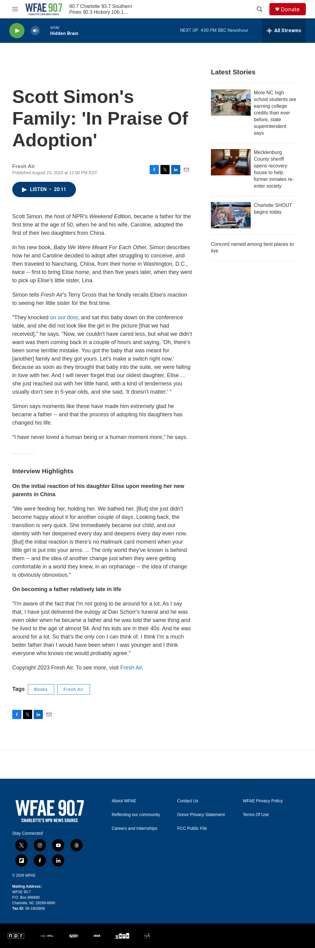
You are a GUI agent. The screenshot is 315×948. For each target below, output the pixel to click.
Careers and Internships (134, 828)
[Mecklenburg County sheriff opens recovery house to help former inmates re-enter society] (231, 162)
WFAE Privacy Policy (263, 801)
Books (41, 689)
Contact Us (187, 801)
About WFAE (124, 801)
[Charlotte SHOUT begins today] (231, 215)
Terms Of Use (256, 814)
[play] (17, 30)
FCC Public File (192, 828)
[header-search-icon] (259, 9)
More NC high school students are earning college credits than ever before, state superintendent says (275, 113)
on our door (64, 317)
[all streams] (284, 30)
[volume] (35, 31)
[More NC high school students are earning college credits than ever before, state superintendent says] (231, 102)
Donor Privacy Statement (201, 814)
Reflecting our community (136, 814)
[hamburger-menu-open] (15, 9)
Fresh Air (131, 668)
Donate (290, 9)
